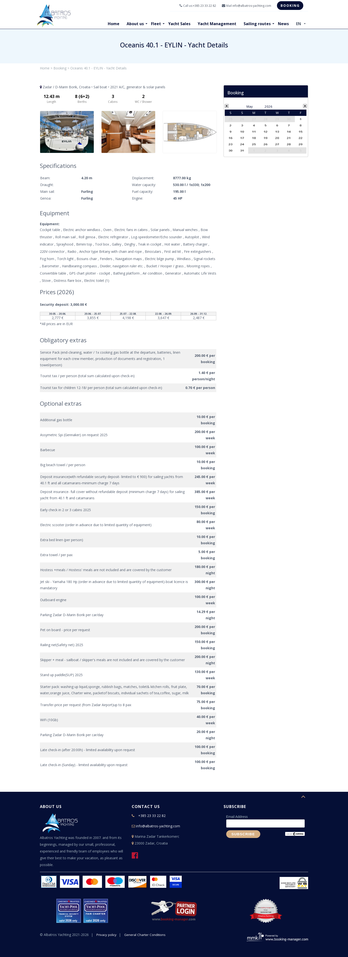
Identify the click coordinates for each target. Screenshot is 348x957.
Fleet (156, 23)
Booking (290, 5)
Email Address (237, 817)
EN (299, 23)
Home (113, 23)
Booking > (61, 68)
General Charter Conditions (146, 934)
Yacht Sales (179, 23)
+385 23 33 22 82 (204, 6)
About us (135, 23)
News (283, 23)
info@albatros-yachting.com (251, 6)
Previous (46, 132)
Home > (46, 68)
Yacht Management (217, 23)
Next (210, 132)
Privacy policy (106, 934)
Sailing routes (257, 23)
